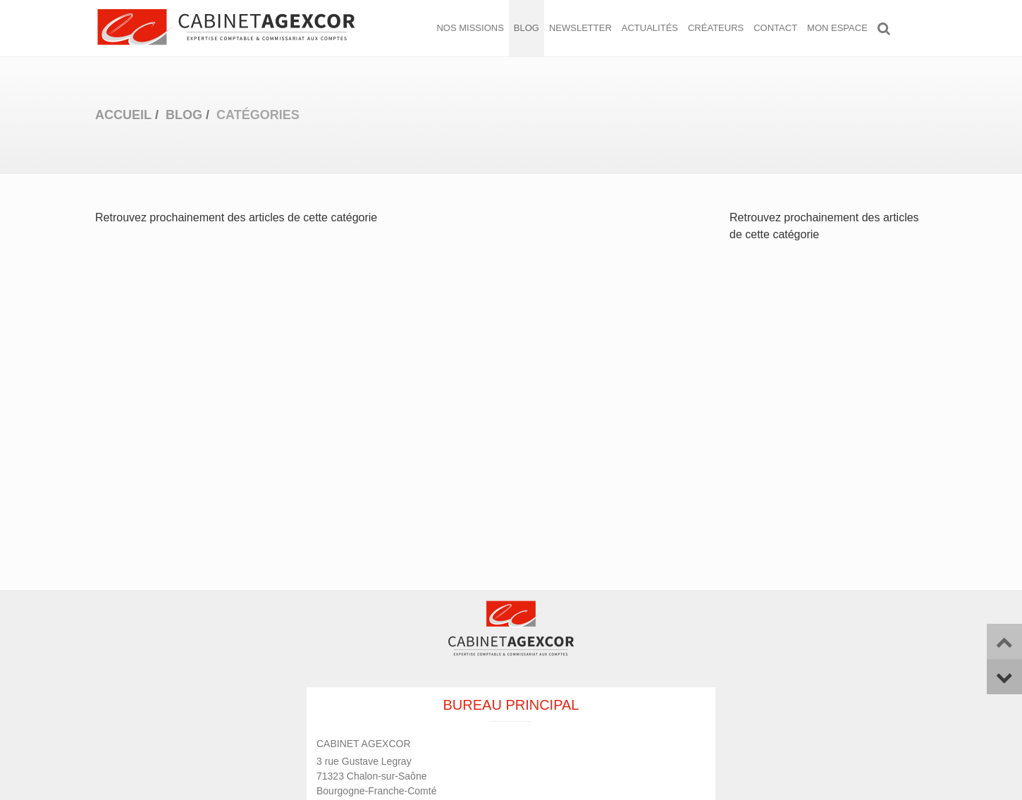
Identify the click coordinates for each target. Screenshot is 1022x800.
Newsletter (580, 28)
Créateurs (716, 28)
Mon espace (837, 28)
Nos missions (469, 28)
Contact (775, 28)
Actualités (650, 28)
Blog (526, 28)
